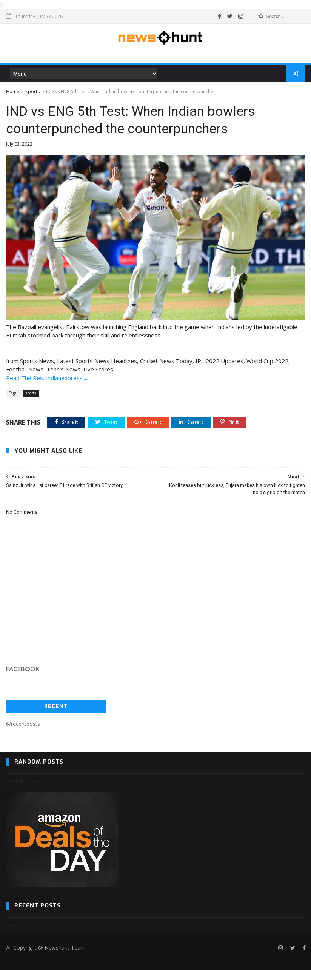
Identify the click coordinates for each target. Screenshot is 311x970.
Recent (56, 706)
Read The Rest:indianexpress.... (46, 377)
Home (12, 91)
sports (33, 91)
